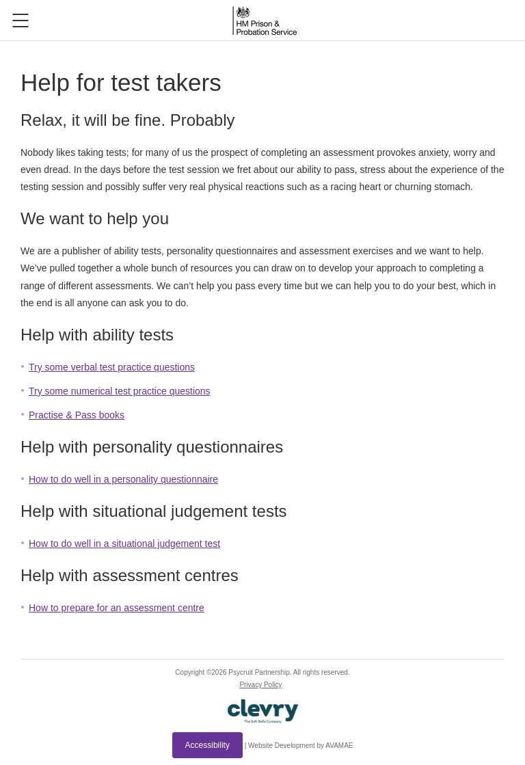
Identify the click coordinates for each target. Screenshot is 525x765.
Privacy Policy (260, 684)
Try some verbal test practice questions (112, 367)
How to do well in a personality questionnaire (123, 479)
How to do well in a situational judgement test (124, 543)
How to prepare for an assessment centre (116, 607)
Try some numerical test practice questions (120, 391)
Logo (264, 20)
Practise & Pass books (76, 415)
